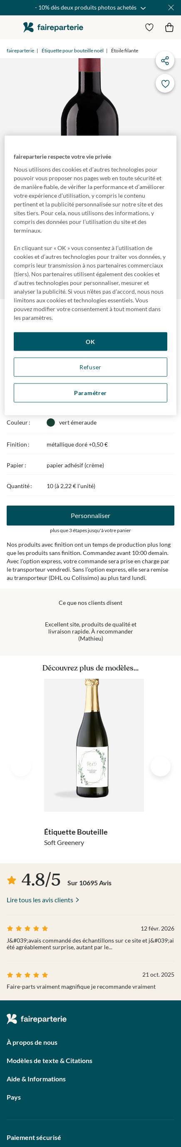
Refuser (90, 367)
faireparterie (53, 27)
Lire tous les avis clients (40, 900)
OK (90, 341)
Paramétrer (90, 392)
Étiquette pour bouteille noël (73, 50)
